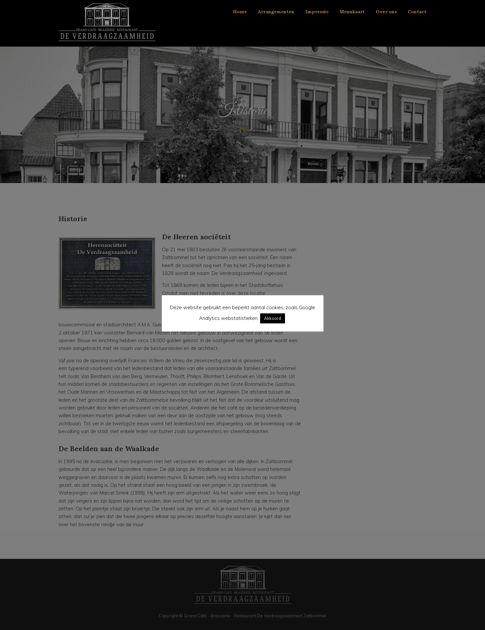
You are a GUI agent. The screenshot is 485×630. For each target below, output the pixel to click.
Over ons (386, 12)
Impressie (317, 12)
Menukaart (352, 12)
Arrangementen (276, 12)
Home (240, 12)
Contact (417, 12)
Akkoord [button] (272, 318)
